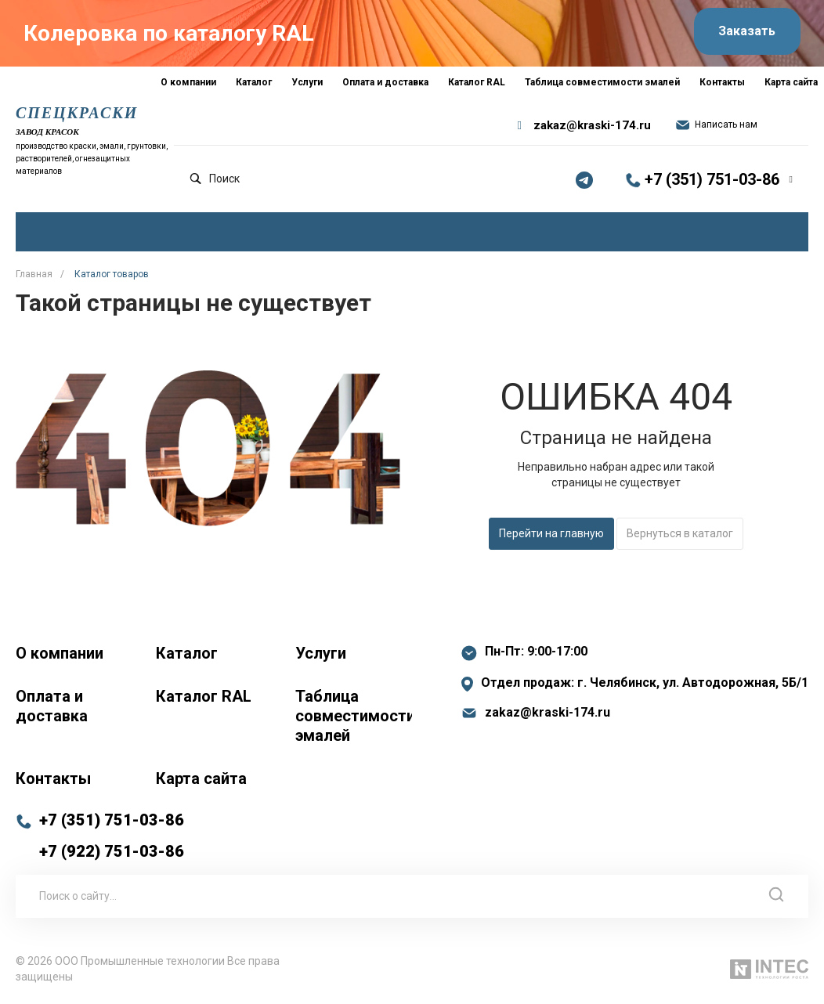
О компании (59, 653)
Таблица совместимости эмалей (353, 716)
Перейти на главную (551, 533)
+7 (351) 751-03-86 (712, 179)
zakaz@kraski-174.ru (592, 125)
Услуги (320, 653)
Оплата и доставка (52, 706)
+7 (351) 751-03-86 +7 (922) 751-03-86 (111, 835)
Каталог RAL (203, 696)
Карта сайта (201, 778)
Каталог (187, 653)
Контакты (53, 778)
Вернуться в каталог (680, 533)
